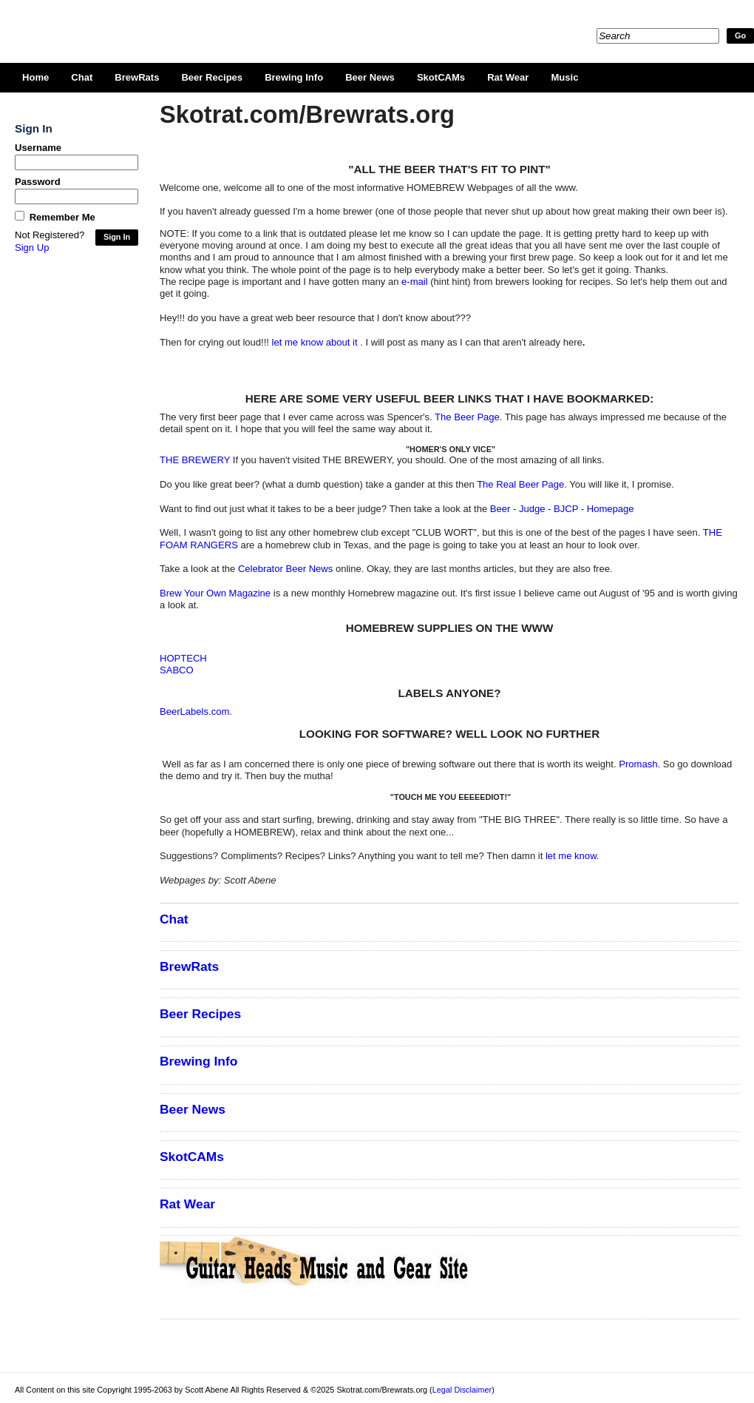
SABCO (177, 670)
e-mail (414, 281)
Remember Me (62, 217)
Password (38, 181)
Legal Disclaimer (462, 1389)
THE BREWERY (195, 459)
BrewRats (137, 77)
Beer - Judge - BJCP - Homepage (562, 508)
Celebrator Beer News (285, 568)
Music (564, 77)
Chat (81, 77)
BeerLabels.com (194, 711)
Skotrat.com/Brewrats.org (185, 22)
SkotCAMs (441, 77)
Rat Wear (508, 77)
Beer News (370, 77)
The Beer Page (467, 417)
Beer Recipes (211, 77)
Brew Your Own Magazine (215, 593)
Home (35, 77)
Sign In (116, 236)
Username (38, 147)
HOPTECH (183, 658)
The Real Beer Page (520, 484)
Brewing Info (294, 77)
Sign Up (32, 247)
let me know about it (316, 342)
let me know (571, 855)
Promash (638, 764)
